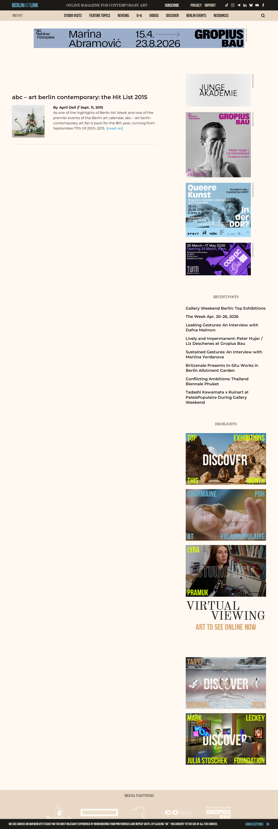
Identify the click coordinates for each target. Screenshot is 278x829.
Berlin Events (196, 15)
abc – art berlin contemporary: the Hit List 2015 (79, 97)
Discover (172, 15)
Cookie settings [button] (254, 824)
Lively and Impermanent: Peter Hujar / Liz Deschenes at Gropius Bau (224, 341)
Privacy (196, 5)
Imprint (210, 5)
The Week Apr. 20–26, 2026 (212, 316)
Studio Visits (73, 15)
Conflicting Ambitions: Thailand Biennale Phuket (217, 381)
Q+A (139, 15)
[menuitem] (72, 17)
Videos (154, 15)
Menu (17, 16)
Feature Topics (99, 15)
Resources (221, 15)
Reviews (123, 15)
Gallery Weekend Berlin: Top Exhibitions (225, 308)
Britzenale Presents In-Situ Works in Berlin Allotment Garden (222, 368)
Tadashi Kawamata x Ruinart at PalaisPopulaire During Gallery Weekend (217, 397)
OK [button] (267, 824)
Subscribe (172, 5)
